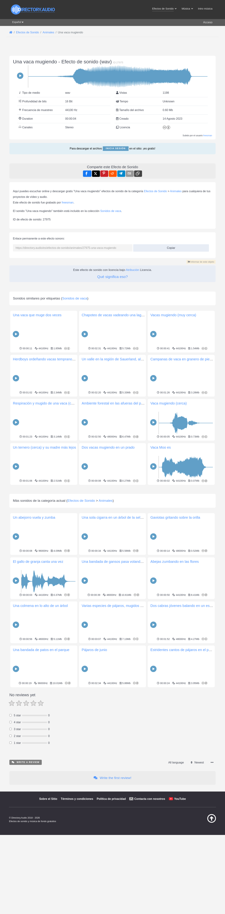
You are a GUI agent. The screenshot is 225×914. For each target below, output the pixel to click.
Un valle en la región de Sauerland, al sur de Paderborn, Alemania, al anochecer (145, 359)
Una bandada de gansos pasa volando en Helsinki (121, 611)
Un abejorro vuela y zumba (34, 567)
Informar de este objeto (201, 261)
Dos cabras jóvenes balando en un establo (183, 655)
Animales (176, 191)
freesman (207, 135)
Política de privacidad (111, 848)
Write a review (25, 811)
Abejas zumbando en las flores (174, 611)
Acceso (207, 22)
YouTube (180, 848)
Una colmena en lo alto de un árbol (40, 655)
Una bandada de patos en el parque (41, 699)
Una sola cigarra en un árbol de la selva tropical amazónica (128, 567)
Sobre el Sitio (48, 848)
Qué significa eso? (112, 277)
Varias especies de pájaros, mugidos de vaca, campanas (126, 655)
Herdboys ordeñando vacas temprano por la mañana (54, 359)
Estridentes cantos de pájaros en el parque (184, 699)
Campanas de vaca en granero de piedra (182, 359)
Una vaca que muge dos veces (37, 315)
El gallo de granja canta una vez (38, 611)
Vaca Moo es (160, 447)
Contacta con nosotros (149, 848)
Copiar (169, 246)
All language (176, 811)
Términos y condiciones (77, 848)
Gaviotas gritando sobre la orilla (175, 567)
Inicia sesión (116, 148)
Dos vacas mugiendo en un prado (108, 447)
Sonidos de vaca (110, 210)
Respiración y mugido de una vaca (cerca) (46, 403)
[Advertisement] (112, 510)
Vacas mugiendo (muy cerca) (173, 315)
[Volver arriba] (202, 871)
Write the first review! (112, 827)
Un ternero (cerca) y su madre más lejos (44, 447)
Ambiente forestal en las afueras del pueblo (116, 403)
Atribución (132, 270)
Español (16, 22)
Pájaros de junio (94, 699)
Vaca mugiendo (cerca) (168, 403)
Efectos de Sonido (155, 191)
